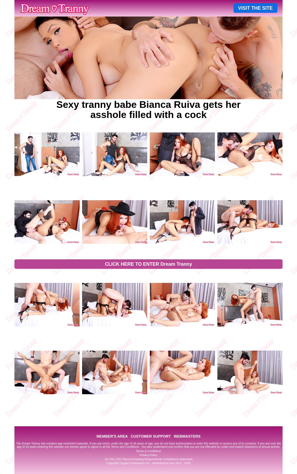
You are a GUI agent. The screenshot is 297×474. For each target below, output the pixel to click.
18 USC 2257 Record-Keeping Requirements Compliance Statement (148, 459)
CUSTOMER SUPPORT (151, 436)
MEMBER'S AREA (112, 436)
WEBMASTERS (187, 436)
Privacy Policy (148, 455)
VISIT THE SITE (255, 8)
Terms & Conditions (148, 451)
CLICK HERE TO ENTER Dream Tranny (148, 264)
